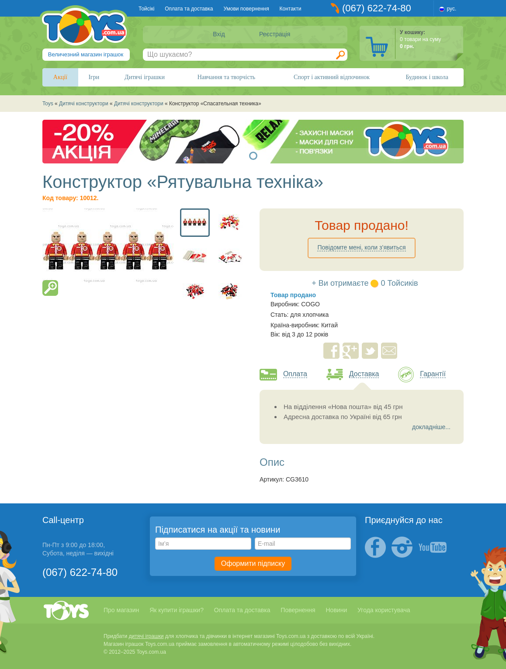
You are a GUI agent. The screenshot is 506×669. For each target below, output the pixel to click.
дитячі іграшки (146, 636)
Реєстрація (274, 34)
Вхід (219, 34)
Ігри (93, 77)
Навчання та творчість (227, 77)
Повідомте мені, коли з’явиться (361, 247)
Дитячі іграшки (145, 77)
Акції (60, 77)
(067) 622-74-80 (376, 8)
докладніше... (431, 426)
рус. (452, 9)
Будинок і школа (426, 77)
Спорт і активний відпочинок (332, 77)
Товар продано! (362, 225)
